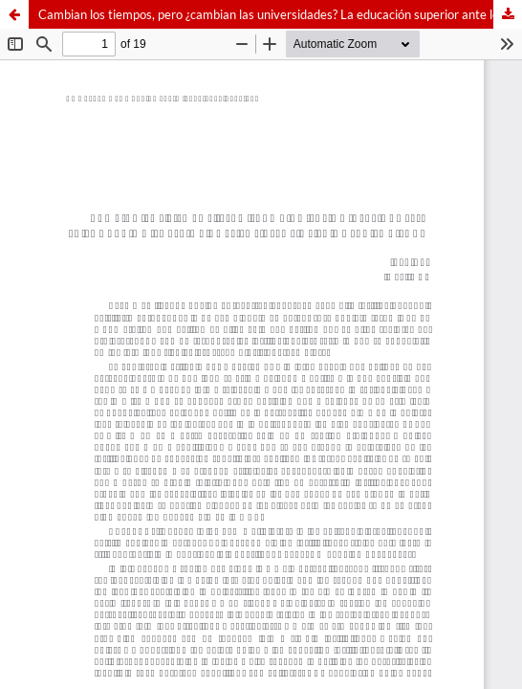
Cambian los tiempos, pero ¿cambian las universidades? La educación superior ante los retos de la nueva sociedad (280, 14)
